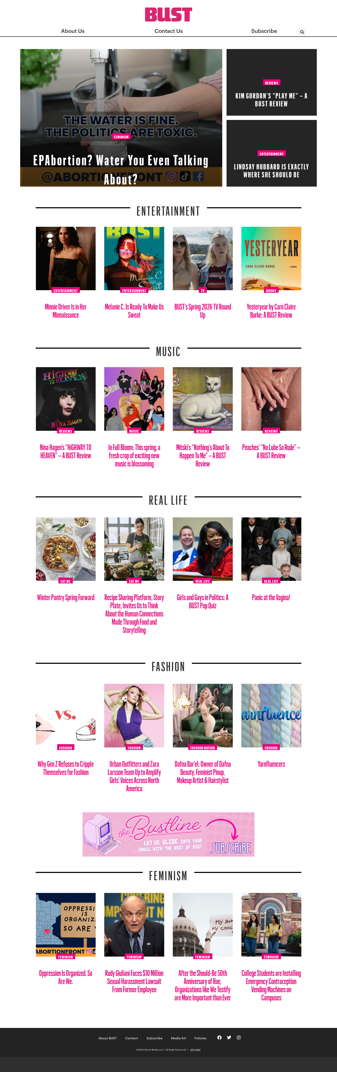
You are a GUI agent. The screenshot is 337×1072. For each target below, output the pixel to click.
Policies (201, 1038)
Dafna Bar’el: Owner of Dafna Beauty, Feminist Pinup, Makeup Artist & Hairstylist (203, 770)
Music (168, 348)
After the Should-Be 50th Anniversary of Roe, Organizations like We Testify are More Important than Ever (203, 983)
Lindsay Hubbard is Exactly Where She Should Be (271, 169)
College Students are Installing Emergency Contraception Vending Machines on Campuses (271, 983)
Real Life (203, 581)
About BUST (107, 1038)
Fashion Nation (202, 747)
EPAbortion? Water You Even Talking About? (121, 165)
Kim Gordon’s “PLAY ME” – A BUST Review (272, 98)
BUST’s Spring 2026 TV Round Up (203, 309)
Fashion (168, 663)
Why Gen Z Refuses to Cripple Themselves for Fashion (66, 766)
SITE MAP (195, 1049)
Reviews (271, 82)
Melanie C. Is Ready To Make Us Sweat (134, 309)
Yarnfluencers (271, 762)
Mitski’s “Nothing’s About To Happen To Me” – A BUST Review (202, 453)
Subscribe (154, 1038)
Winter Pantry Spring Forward (65, 595)
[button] (302, 31)
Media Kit (178, 1038)
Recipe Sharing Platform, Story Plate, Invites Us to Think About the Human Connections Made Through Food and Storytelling (134, 611)
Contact (131, 1038)
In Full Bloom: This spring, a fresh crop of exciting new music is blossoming (134, 453)
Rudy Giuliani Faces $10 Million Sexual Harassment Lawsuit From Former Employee (134, 979)
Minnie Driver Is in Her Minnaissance (66, 309)
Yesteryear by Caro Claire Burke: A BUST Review (271, 309)
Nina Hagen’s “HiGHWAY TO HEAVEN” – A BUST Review (65, 449)
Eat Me (66, 581)
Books (271, 290)
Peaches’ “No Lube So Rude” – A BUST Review (271, 449)
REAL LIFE (168, 497)
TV (203, 290)
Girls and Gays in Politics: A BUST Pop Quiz (202, 599)
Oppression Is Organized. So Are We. (65, 975)
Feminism (121, 137)
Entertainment (272, 153)
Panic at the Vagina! (271, 595)
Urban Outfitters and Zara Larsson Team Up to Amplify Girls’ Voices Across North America (134, 774)
